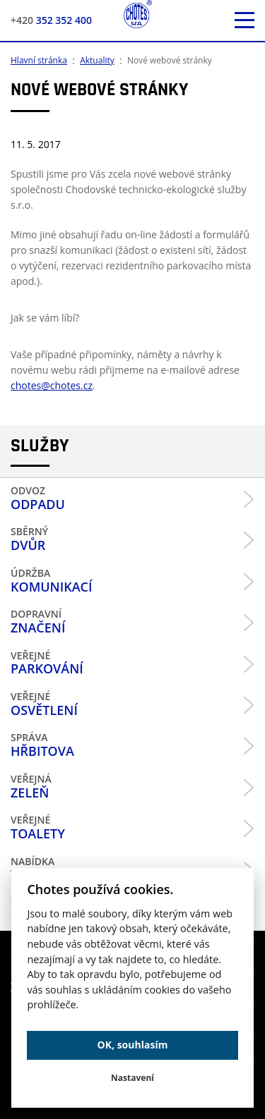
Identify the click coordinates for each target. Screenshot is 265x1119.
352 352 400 (51, 20)
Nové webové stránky (169, 60)
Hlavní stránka (39, 60)
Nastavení (132, 1078)
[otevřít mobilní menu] (244, 20)
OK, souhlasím (133, 1044)
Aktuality (97, 60)
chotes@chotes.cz (52, 385)
